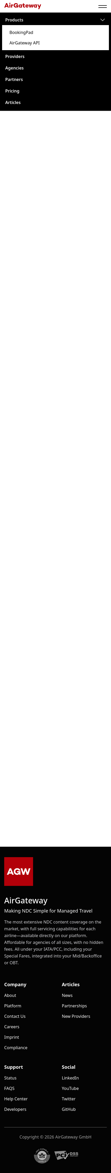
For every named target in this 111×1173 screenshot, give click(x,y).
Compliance (15, 1047)
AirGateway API (24, 43)
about (10, 995)
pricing (12, 91)
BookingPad (21, 32)
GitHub (69, 1109)
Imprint (11, 1037)
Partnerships (74, 1006)
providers (15, 56)
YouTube (70, 1088)
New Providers (76, 1016)
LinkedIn (70, 1078)
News (67, 995)
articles (13, 102)
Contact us (14, 1016)
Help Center (16, 1099)
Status (10, 1078)
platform (12, 1006)
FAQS (9, 1088)
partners (14, 79)
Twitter (69, 1099)
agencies (14, 68)
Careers (11, 1027)
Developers (15, 1109)
